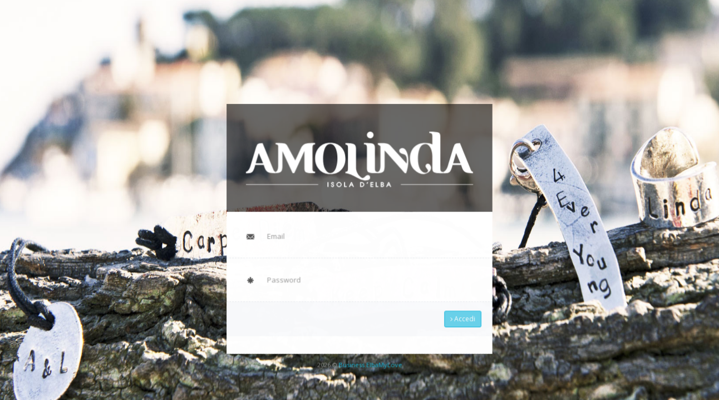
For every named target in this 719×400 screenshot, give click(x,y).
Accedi (457, 314)
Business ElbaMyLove (369, 358)
